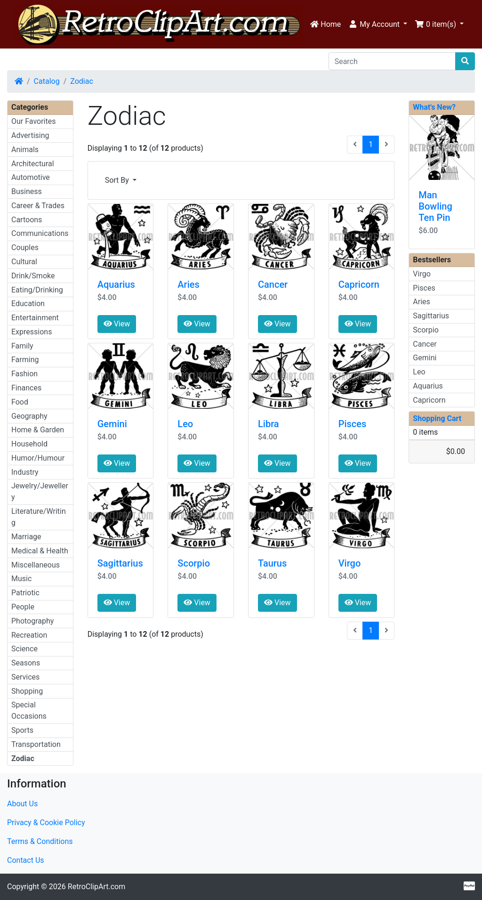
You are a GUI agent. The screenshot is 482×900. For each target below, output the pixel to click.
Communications (40, 233)
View (117, 323)
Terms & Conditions (40, 841)
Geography (29, 416)
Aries (188, 284)
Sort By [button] (118, 180)
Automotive (30, 177)
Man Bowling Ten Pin (435, 206)
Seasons (25, 662)
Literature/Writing (38, 517)
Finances (26, 387)
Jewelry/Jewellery (39, 491)
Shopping (27, 691)
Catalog (47, 81)
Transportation (36, 744)
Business (26, 191)
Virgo (349, 563)
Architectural (32, 163)
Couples (25, 247)
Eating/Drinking (37, 289)
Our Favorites (33, 121)
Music (21, 578)
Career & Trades (37, 205)
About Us (22, 803)
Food (19, 401)
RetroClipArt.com (96, 886)
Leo (185, 424)
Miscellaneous (35, 564)
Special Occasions (29, 710)
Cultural (24, 261)
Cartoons (26, 219)
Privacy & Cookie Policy (46, 822)
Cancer (273, 284)
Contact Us (25, 860)
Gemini (112, 424)
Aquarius (116, 284)
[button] (378, 24)
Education (28, 303)
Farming (25, 359)
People (22, 606)
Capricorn (358, 284)
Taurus (272, 563)
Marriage (26, 536)
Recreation (29, 635)
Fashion (24, 373)
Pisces (352, 424)
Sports (22, 730)
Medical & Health (39, 550)
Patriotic (25, 592)
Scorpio (193, 563)
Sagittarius (120, 563)
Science (24, 648)
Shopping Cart (437, 418)
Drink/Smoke (33, 275)
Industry (25, 472)
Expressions (31, 331)
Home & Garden (37, 429)
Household (29, 443)
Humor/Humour (37, 458)
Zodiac (81, 81)
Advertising (30, 135)
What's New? (434, 107)
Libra (268, 424)
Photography (32, 620)
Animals (25, 149)
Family (22, 345)
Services (25, 677)
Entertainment (35, 317)
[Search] (392, 61)
